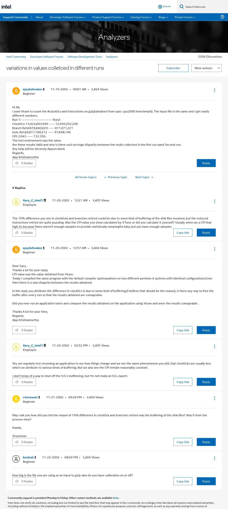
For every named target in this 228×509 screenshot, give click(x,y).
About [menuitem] (39, 17)
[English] (164, 6)
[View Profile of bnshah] (29, 457)
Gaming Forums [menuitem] (140, 17)
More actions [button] (203, 68)
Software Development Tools (84, 56)
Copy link (183, 232)
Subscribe (173, 68)
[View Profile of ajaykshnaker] (34, 89)
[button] (214, 90)
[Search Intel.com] (206, 6)
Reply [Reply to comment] (206, 232)
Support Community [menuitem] (15, 17)
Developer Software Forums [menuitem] (66, 17)
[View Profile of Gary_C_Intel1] (34, 200)
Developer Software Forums (46, 56)
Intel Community (16, 56)
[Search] (182, 6)
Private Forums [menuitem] (184, 17)
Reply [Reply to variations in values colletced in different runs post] (206, 163)
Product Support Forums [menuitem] (106, 17)
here (116, 498)
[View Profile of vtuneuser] (31, 397)
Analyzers (112, 56)
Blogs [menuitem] (162, 17)
